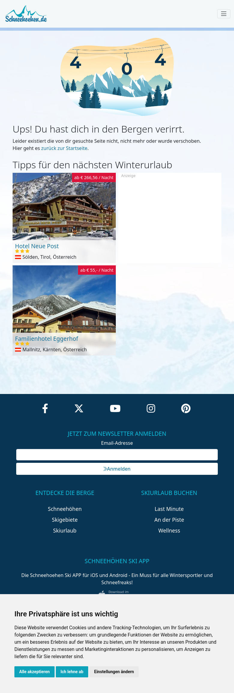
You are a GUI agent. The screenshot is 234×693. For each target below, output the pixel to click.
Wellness (169, 530)
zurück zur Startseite (64, 148)
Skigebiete (65, 519)
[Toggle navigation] (223, 13)
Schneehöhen (65, 508)
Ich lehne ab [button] (72, 671)
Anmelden (117, 469)
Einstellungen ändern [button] (114, 671)
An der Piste (169, 519)
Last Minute (169, 508)
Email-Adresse (117, 443)
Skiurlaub (64, 530)
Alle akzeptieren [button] (34, 671)
